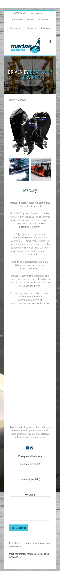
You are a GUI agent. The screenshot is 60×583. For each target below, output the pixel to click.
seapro (31, 434)
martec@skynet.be (38, 13)
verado (42, 437)
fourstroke (41, 427)
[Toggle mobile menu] (50, 41)
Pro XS (23, 434)
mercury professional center (34, 430)
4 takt (20, 427)
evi (33, 427)
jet (49, 427)
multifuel (15, 434)
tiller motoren (31, 437)
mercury (16, 430)
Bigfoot (28, 427)
